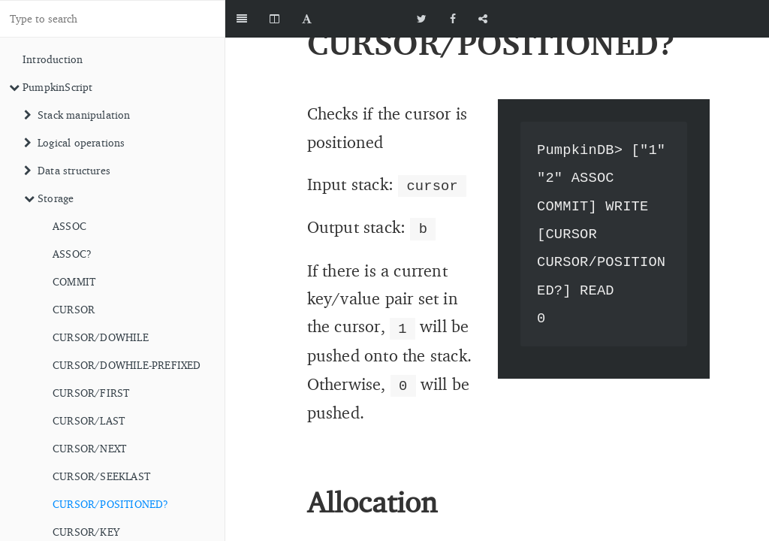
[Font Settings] (307, 19)
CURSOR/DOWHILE (101, 337)
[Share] (483, 19)
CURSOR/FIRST (91, 392)
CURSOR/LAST (89, 420)
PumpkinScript (51, 86)
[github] (701, 19)
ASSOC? (72, 253)
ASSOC (69, 225)
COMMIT (74, 281)
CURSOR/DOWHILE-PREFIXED (127, 364)
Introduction (53, 59)
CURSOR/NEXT (89, 448)
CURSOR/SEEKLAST (101, 476)
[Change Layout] (274, 19)
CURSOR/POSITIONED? (111, 503)
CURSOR (74, 309)
